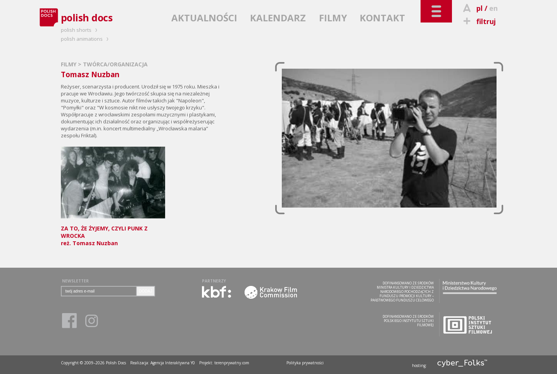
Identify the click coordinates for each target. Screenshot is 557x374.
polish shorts (80, 29)
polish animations (86, 38)
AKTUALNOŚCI (204, 17)
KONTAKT (382, 17)
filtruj (478, 21)
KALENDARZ (278, 17)
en (493, 8)
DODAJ (145, 291)
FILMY (333, 17)
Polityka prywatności (305, 362)
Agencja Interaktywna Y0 (172, 362)
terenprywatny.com (231, 362)
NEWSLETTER (75, 281)
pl (479, 8)
